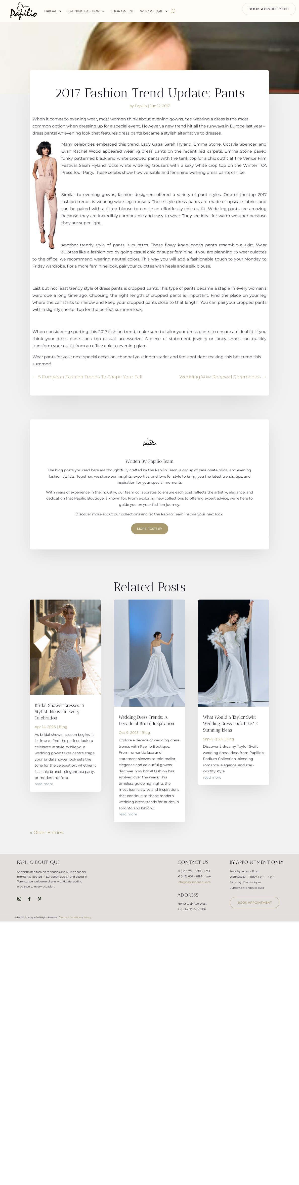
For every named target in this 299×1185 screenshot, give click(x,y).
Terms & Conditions (71, 917)
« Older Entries (46, 832)
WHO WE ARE (151, 11)
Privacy (87, 917)
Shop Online (122, 11)
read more (44, 784)
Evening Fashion (84, 11)
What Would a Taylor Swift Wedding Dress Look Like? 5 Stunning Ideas (230, 723)
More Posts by (149, 529)
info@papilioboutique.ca (194, 882)
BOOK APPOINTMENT (268, 9)
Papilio (141, 106)
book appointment (255, 902)
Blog (63, 727)
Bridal (50, 11)
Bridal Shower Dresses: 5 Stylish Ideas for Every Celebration (59, 712)
